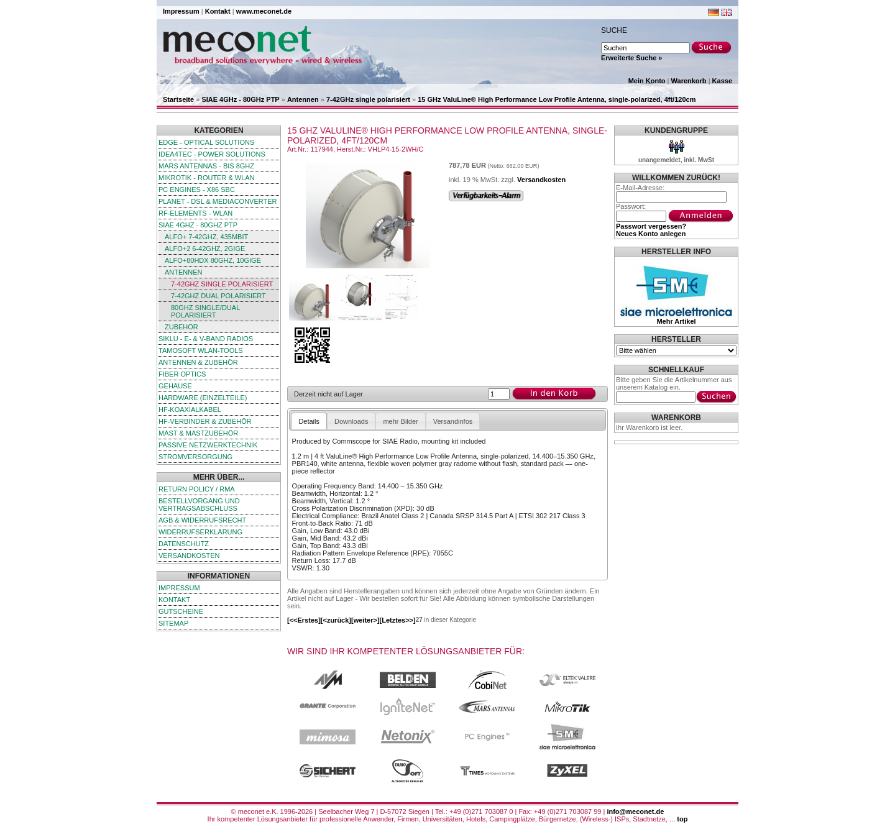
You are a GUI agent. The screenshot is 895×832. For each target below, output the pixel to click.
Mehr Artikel (675, 321)
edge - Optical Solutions (206, 142)
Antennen (303, 99)
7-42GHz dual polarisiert (218, 295)
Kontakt (218, 11)
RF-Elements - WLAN (195, 213)
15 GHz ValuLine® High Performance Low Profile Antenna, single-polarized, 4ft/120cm (556, 99)
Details (308, 421)
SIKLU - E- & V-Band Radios (205, 338)
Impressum (181, 11)
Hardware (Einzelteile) (202, 397)
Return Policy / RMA (196, 489)
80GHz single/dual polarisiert (205, 311)
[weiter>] (365, 620)
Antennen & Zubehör (198, 362)
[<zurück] (336, 620)
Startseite (178, 99)
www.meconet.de (263, 11)
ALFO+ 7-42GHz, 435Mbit (206, 236)
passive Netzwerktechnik (207, 445)
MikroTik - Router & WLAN (206, 177)
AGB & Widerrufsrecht (202, 520)
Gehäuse (175, 386)
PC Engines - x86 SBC (196, 189)
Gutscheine (180, 611)
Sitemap (173, 623)
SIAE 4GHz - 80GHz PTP (240, 99)
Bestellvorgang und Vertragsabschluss (199, 504)
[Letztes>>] (398, 620)
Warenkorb (689, 81)
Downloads (351, 421)
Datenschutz (183, 543)
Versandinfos (453, 421)
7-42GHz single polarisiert (368, 99)
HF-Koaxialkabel (189, 409)
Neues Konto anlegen (651, 233)
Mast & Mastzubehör (198, 433)
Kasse (722, 81)
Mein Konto (647, 81)
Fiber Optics (182, 374)
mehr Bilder (400, 421)
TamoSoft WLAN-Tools (200, 350)
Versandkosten (188, 555)
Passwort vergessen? (651, 226)
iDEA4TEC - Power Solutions (211, 154)
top (682, 819)
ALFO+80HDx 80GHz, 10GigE (213, 260)
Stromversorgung (195, 456)
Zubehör (181, 327)
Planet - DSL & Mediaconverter (217, 201)
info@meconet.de (635, 811)
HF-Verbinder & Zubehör (205, 421)
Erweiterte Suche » (631, 58)
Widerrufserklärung (200, 532)
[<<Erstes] (304, 620)
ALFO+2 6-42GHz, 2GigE (205, 248)
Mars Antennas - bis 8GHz (206, 166)
